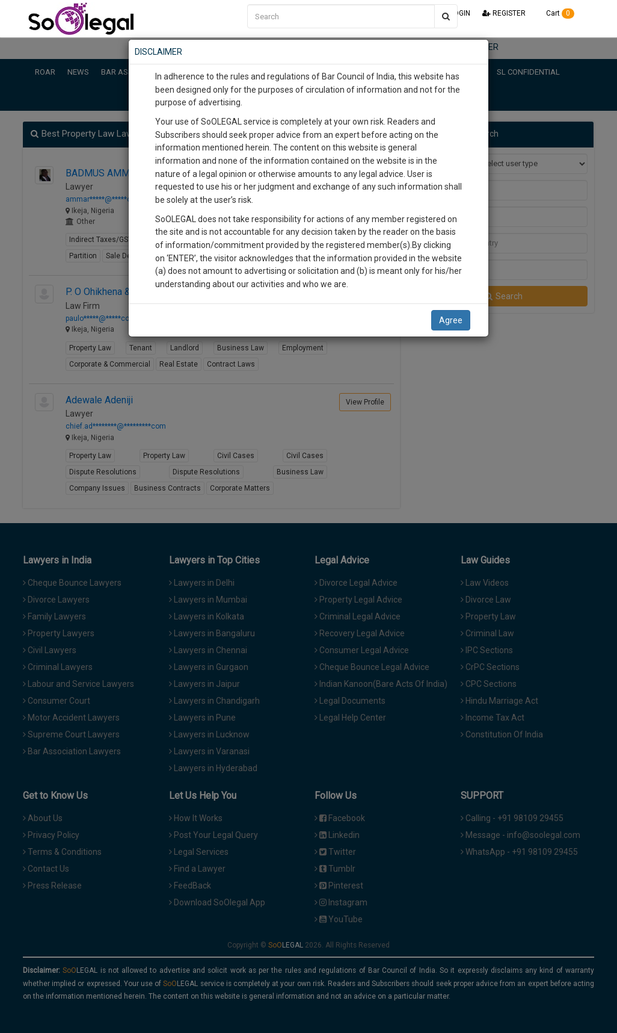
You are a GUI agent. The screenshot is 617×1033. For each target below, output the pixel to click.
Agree (450, 320)
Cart (556, 13)
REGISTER (504, 13)
